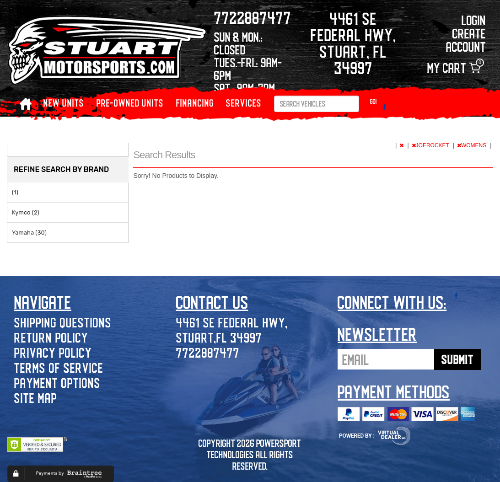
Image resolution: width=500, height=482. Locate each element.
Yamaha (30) (29, 232)
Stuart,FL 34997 (219, 337)
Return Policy (51, 337)
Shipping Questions (63, 322)
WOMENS (472, 145)
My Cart (453, 68)
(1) (15, 192)
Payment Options (57, 382)
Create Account (466, 40)
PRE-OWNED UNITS (130, 102)
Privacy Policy (53, 352)
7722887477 (208, 352)
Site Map (35, 397)
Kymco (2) (25, 212)
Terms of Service (58, 367)
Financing (195, 102)
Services (244, 102)
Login (474, 20)
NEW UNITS (63, 102)
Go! (373, 101)
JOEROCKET (431, 145)
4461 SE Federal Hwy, (232, 322)
